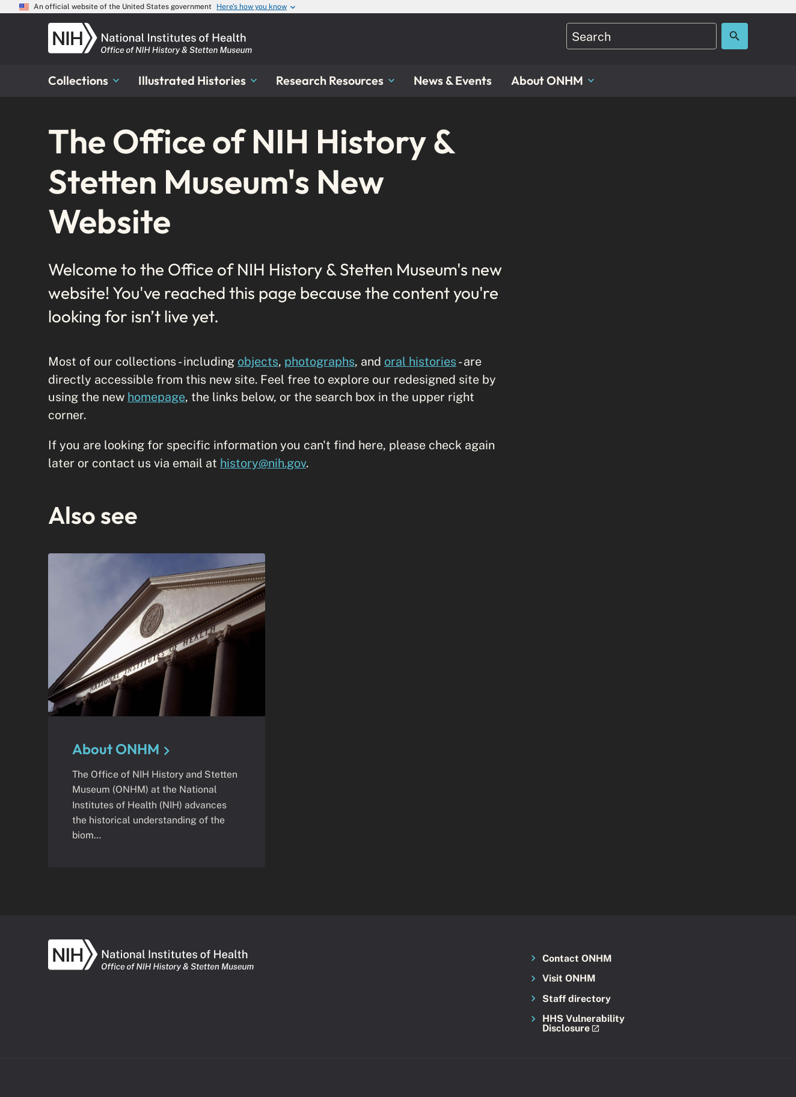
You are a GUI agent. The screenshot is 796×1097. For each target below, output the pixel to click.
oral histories (420, 361)
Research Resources (335, 80)
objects (257, 361)
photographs (319, 361)
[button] (578, 1024)
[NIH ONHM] (150, 29)
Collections (83, 80)
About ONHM (552, 80)
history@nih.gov (263, 463)
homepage (156, 397)
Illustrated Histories (197, 80)
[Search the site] (734, 36)
